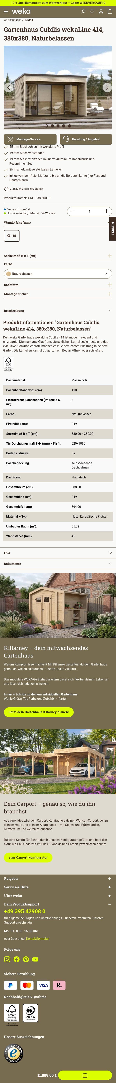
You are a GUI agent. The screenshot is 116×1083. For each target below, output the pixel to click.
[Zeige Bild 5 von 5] (69, 125)
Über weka (13, 911)
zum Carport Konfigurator (28, 857)
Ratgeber (11, 894)
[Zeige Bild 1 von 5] (46, 125)
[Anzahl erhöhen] (106, 211)
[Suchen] (83, 12)
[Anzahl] (89, 211)
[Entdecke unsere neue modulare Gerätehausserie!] (58, 605)
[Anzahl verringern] (72, 211)
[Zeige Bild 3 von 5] (57, 125)
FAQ (7, 553)
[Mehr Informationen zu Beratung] (86, 139)
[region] (58, 87)
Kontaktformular (37, 954)
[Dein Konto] (101, 12)
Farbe (8, 264)
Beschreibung (14, 311)
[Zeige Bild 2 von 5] (52, 125)
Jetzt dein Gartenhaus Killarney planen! (39, 712)
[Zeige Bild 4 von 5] (63, 125)
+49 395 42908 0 (24, 927)
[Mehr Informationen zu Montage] (30, 139)
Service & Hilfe (16, 902)
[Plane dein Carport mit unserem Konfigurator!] (58, 761)
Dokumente (12, 564)
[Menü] (6, 12)
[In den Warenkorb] (85, 882)
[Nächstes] (107, 87)
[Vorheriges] (8, 87)
